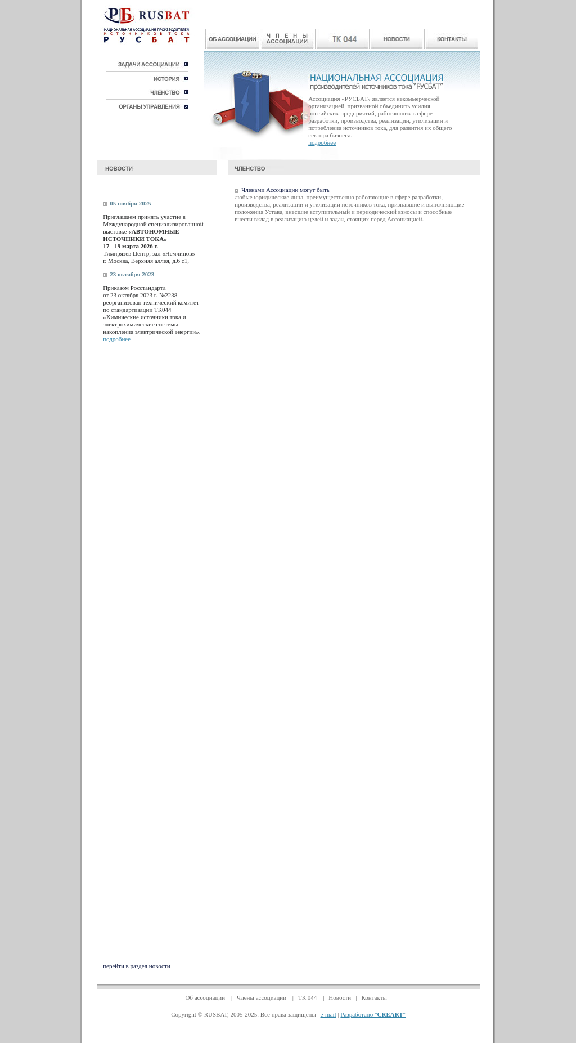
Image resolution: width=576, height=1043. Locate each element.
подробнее (322, 142)
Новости (339, 997)
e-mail (328, 1014)
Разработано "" (373, 1014)
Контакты (373, 997)
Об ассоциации (206, 997)
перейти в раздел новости (136, 966)
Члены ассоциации (262, 997)
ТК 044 (308, 997)
